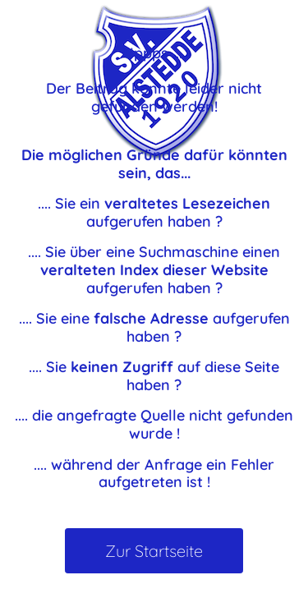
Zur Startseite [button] (154, 550)
